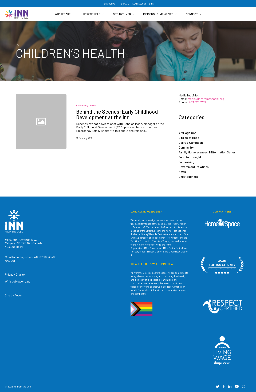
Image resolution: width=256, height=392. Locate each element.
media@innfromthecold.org (206, 99)
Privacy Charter (15, 274)
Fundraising (186, 162)
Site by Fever (13, 295)
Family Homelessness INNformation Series (207, 152)
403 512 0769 (197, 102)
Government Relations (194, 167)
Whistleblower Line (17, 281)
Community (82, 105)
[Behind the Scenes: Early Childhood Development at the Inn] (118, 121)
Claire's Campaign (191, 142)
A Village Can (187, 132)
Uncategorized (189, 176)
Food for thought (190, 157)
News (93, 105)
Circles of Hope (189, 137)
